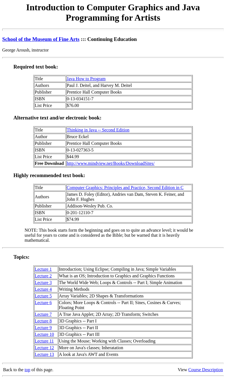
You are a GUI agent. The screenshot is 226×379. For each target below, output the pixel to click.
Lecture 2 (43, 275)
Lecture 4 (43, 289)
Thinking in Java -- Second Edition (98, 130)
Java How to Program (86, 78)
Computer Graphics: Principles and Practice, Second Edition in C (125, 187)
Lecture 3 (43, 282)
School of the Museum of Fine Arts (40, 39)
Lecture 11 (44, 341)
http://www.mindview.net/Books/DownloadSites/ (110, 163)
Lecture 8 (43, 321)
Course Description (205, 369)
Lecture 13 (44, 354)
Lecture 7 (43, 314)
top (27, 369)
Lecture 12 (44, 347)
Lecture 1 (43, 269)
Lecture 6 (43, 302)
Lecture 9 (43, 327)
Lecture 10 (44, 334)
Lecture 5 (43, 296)
